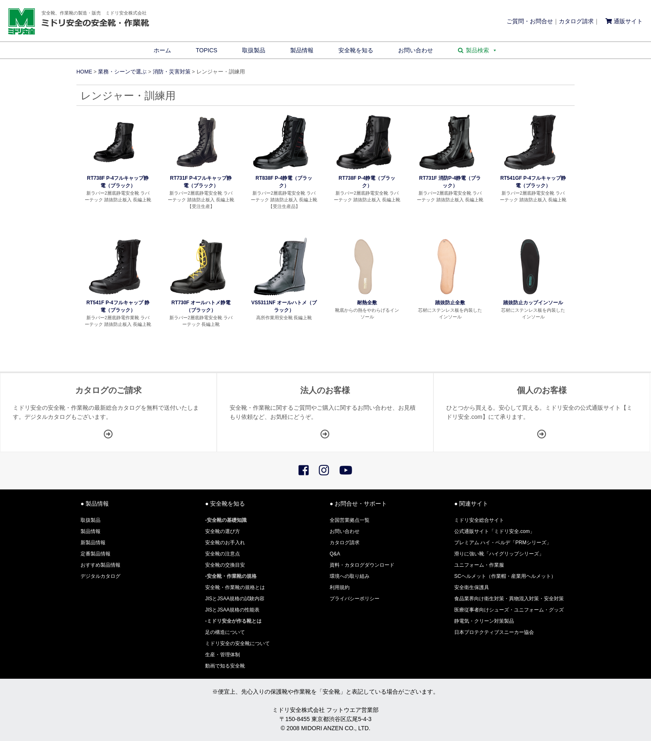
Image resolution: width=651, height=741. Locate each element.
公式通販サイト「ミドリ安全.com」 (494, 531)
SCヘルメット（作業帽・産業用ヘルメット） (505, 576)
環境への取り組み (350, 576)
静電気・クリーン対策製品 (484, 621)
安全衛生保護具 (471, 587)
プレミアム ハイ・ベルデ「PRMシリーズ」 (502, 542)
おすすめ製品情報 (100, 565)
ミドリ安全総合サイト (479, 520)
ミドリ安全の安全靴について (237, 643)
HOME (84, 72)
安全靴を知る (355, 50)
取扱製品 (253, 50)
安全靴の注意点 (222, 554)
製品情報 (301, 50)
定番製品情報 (95, 554)
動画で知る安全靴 (225, 666)
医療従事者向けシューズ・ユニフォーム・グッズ (509, 610)
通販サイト (624, 21)
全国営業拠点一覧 (350, 520)
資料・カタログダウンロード (362, 565)
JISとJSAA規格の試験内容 (234, 599)
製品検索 (481, 50)
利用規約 (340, 587)
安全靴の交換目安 (225, 565)
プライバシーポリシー (354, 599)
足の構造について (225, 632)
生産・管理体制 (222, 655)
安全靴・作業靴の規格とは (235, 587)
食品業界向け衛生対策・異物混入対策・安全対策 (509, 599)
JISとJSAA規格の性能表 (232, 610)
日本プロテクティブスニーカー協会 (494, 632)
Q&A (335, 554)
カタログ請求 (576, 21)
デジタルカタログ (100, 576)
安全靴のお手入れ (225, 542)
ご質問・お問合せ (530, 21)
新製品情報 (93, 542)
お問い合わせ (415, 50)
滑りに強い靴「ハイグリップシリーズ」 (499, 554)
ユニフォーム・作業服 (479, 565)
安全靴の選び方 (222, 531)
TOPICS (207, 50)
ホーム (162, 50)
